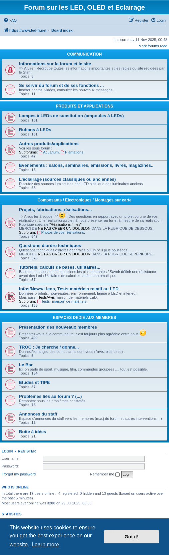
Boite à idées (32, 431)
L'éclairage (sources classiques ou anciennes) (67, 179)
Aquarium (49, 152)
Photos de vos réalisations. (61, 232)
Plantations (72, 152)
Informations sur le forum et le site (55, 63)
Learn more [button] (45, 544)
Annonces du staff (38, 414)
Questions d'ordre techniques (50, 245)
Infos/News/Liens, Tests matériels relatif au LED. (69, 288)
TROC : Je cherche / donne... (49, 347)
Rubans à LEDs (35, 129)
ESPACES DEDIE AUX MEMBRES (84, 317)
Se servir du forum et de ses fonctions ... (61, 85)
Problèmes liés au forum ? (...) (50, 396)
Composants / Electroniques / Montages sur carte (84, 200)
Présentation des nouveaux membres (58, 327)
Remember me (105, 474)
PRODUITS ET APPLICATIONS (84, 106)
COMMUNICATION (84, 54)
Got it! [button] (132, 536)
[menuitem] (10, 20)
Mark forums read (153, 46)
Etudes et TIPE (34, 382)
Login (7, 451)
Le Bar (26, 364)
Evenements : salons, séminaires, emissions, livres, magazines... (87, 165)
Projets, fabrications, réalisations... (55, 209)
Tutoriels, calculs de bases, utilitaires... (59, 267)
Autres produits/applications (49, 143)
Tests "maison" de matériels (61, 301)
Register (27, 451)
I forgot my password (19, 474)
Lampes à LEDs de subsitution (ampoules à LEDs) (71, 115)
